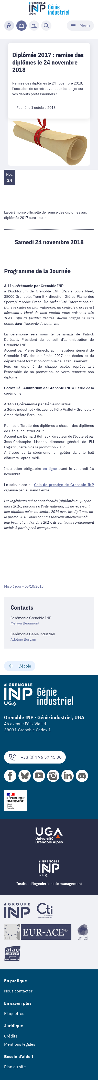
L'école (19, 666)
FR (21, 25)
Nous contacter (18, 990)
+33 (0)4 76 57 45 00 (35, 757)
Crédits (10, 1036)
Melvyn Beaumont (24, 623)
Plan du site (15, 1066)
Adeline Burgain (23, 639)
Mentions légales (19, 1044)
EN (34, 25)
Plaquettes (14, 1013)
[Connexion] (9, 25)
